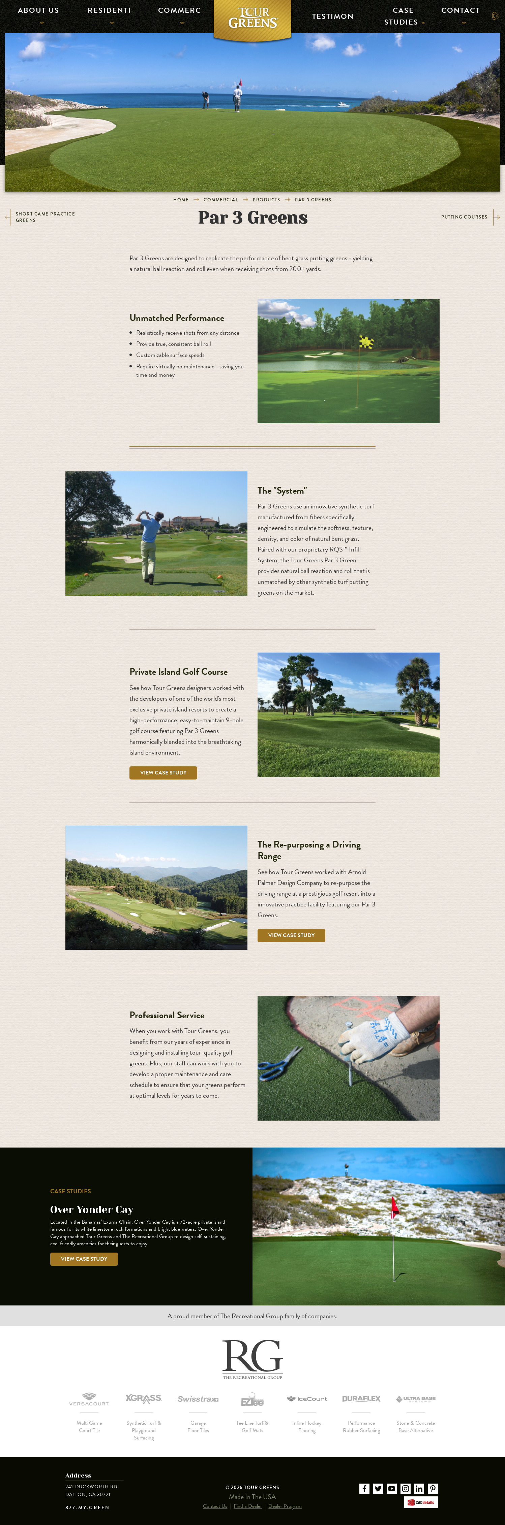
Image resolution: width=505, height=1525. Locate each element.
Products (266, 200)
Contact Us (215, 1500)
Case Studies (401, 15)
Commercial (176, 15)
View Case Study (163, 773)
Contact (458, 15)
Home (181, 200)
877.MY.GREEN (87, 1507)
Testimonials (330, 15)
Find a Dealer (248, 1500)
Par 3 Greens (313, 200)
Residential (106, 15)
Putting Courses (470, 217)
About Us (37, 15)
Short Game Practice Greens (40, 217)
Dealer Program (285, 1500)
